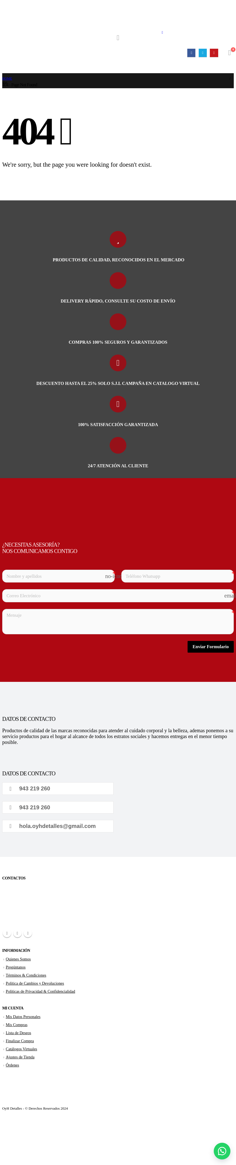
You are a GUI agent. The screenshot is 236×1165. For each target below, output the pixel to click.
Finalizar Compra (20, 1041)
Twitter (17, 933)
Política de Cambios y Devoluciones (35, 983)
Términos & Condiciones (26, 975)
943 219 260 (29, 788)
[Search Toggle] (118, 38)
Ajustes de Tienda (20, 1057)
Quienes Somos (18, 959)
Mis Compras (17, 1025)
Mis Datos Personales (23, 1016)
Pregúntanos (16, 967)
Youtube (28, 933)
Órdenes (12, 1065)
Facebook (7, 933)
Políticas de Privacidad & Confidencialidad (40, 991)
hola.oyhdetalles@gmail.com (52, 826)
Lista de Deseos (18, 1033)
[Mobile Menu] (162, 32)
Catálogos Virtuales (21, 1049)
